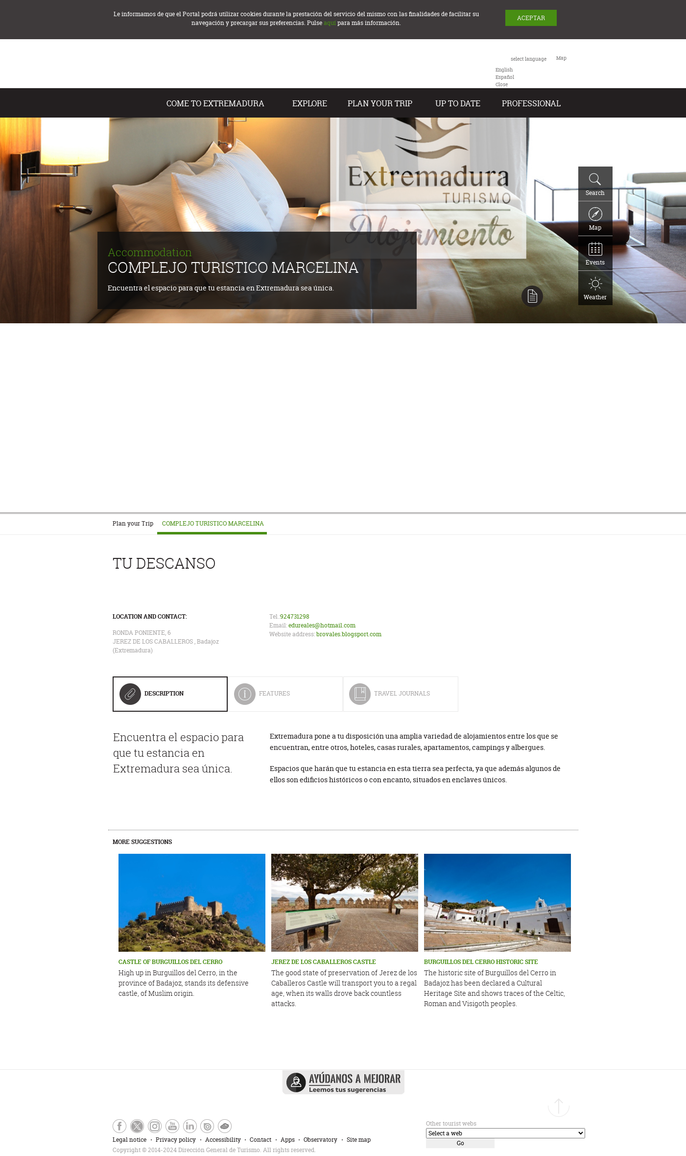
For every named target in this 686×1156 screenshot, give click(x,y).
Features (281, 697)
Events (595, 254)
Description (151, 697)
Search (595, 184)
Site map (359, 1139)
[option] (504, 69)
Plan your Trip (380, 103)
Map (595, 219)
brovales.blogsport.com (348, 634)
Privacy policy (176, 1139)
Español (505, 77)
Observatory (320, 1139)
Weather (595, 289)
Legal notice (129, 1139)
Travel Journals (389, 697)
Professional (531, 103)
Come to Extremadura (215, 103)
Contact (260, 1139)
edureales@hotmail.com (321, 625)
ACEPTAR (531, 18)
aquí (330, 23)
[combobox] (521, 71)
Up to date (457, 103)
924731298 (294, 616)
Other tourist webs (451, 1123)
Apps (288, 1139)
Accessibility (223, 1139)
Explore (309, 103)
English (504, 70)
